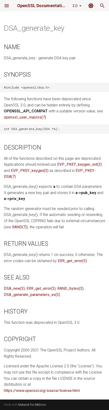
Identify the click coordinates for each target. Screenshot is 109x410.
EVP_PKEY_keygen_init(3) (79, 164)
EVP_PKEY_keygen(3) (29, 170)
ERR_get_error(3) (72, 261)
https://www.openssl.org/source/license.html (42, 390)
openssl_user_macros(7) (25, 117)
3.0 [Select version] (75, 6)
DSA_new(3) (14, 288)
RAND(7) (19, 227)
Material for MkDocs (32, 404)
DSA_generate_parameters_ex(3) (32, 294)
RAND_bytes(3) (70, 288)
